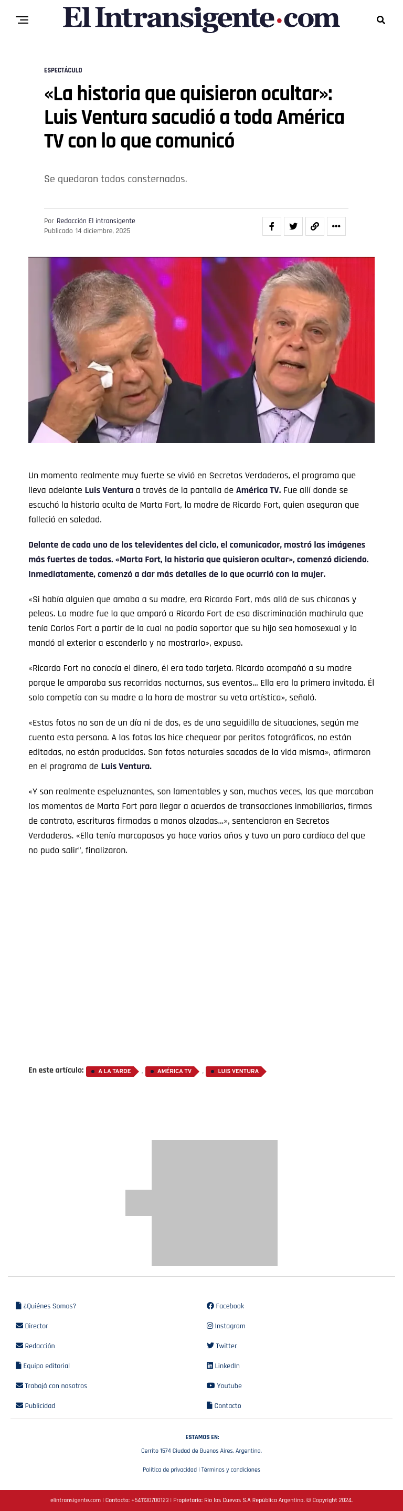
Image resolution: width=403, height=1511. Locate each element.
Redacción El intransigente (96, 221)
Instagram (226, 1326)
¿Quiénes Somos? (46, 1306)
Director (32, 1326)
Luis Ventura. (126, 766)
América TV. (258, 490)
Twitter (222, 1346)
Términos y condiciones (231, 1470)
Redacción (35, 1346)
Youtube (224, 1386)
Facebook (225, 1306)
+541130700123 (149, 1500)
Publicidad (35, 1406)
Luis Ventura (109, 490)
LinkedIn (223, 1366)
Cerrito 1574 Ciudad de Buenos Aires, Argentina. (201, 1443)
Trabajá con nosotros (51, 1386)
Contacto (224, 1406)
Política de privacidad (170, 1470)
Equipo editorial (43, 1366)
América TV (174, 1071)
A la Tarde (114, 1071)
